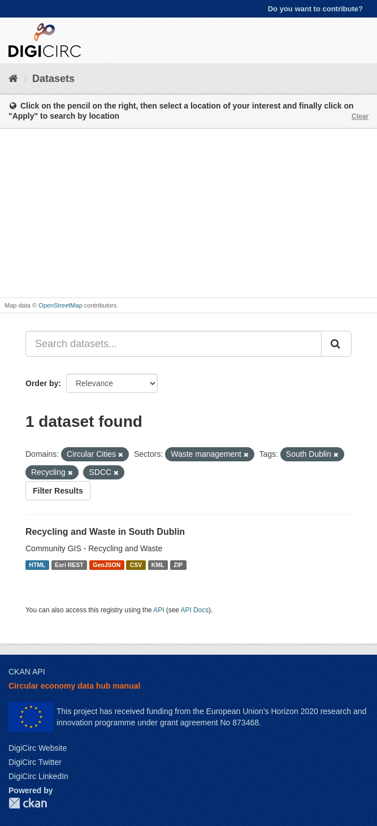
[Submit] (336, 344)
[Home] (13, 78)
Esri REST (69, 564)
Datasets (53, 78)
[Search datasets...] (173, 344)
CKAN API (26, 671)
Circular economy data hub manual (74, 685)
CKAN (27, 803)
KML (157, 564)
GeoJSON (106, 564)
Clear (360, 116)
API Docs (195, 610)
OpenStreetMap (60, 305)
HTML (37, 564)
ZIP (178, 564)
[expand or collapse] (359, 39)
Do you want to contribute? (315, 9)
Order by (41, 383)
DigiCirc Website (37, 748)
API (158, 610)
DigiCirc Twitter (35, 762)
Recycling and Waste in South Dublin (105, 532)
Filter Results (58, 490)
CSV (136, 564)
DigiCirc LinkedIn (38, 776)
